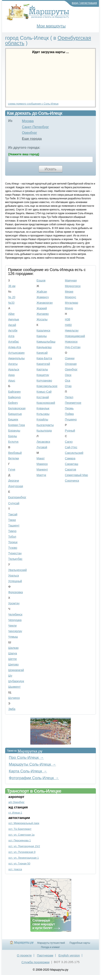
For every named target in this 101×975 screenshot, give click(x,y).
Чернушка (15, 620)
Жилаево (42, 313)
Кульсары (42, 414)
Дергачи (13, 480)
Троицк (12, 542)
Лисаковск (43, 441)
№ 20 (11, 297)
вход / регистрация (84, 3)
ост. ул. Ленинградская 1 (23, 857)
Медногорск (73, 286)
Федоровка (15, 592)
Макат (40, 458)
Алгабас (13, 341)
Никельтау (72, 330)
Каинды (41, 336)
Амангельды (16, 358)
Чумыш (13, 636)
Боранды (14, 430)
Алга (11, 336)
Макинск (42, 464)
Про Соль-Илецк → (26, 757)
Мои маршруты (51, 26)
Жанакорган (44, 302)
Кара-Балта (44, 358)
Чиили (12, 625)
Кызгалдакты (45, 425)
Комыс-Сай (43, 391)
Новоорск (71, 341)
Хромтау (13, 603)
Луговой (41, 447)
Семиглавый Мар (76, 475)
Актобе (12, 330)
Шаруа (12, 653)
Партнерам (45, 955)
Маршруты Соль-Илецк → (32, 764)
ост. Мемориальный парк (23, 823)
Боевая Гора (16, 425)
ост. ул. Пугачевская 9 (21, 852)
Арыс (11, 380)
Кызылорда (44, 430)
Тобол (12, 536)
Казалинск (43, 330)
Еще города (32, 139)
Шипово (13, 664)
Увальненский (17, 570)
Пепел (69, 397)
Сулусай (13, 503)
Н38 (67, 319)
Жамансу (42, 297)
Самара (70, 458)
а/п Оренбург (16, 802)
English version (69, 955)
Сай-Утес (71, 447)
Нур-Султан (73, 347)
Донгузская (15, 486)
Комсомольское (46, 386)
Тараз (12, 520)
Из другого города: (24, 147)
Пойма (69, 414)
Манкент (42, 469)
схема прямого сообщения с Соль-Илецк (33, 103)
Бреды (12, 436)
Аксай (12, 325)
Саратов (70, 469)
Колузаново (44, 380)
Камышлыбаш (45, 341)
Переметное (73, 402)
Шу (10, 675)
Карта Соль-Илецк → (28, 771)
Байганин (14, 391)
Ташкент (13, 525)
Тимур (12, 531)
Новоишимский (75, 336)
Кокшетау (42, 375)
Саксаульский (74, 452)
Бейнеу (13, 402)
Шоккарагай (16, 670)
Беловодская (16, 408)
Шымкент (14, 686)
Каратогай (43, 363)
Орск (68, 375)
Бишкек (13, 419)
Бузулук (13, 441)
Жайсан (41, 291)
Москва (28, 121)
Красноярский (45, 402)
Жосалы (42, 319)
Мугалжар (71, 302)
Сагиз (69, 441)
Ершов (40, 280)
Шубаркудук (16, 681)
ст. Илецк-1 (15, 812)
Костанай (42, 397)
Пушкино (71, 419)
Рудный (70, 430)
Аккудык (13, 319)
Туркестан (15, 553)
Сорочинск (72, 480)
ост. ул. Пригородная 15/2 (24, 846)
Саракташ (71, 464)
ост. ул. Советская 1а (21, 834)
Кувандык (42, 408)
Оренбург (29, 133)
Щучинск (14, 697)
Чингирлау (15, 631)
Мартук (41, 475)
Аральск (13, 369)
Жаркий (41, 308)
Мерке (69, 291)
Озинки (70, 358)
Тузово (12, 547)
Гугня (11, 469)
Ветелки (13, 458)
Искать (50, 169)
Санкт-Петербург (35, 127)
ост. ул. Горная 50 (19, 863)
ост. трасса (15, 869)
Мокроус (70, 297)
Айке (11, 313)
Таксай (12, 514)
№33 (11, 302)
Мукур (69, 308)
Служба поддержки (36, 962)
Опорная (71, 363)
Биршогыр (15, 414)
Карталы (42, 369)
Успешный (15, 581)
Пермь (69, 408)
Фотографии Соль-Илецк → (34, 778)
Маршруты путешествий (51, 942)
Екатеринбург (17, 497)
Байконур (14, 397)
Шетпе (12, 659)
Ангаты (13, 363)
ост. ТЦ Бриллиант (19, 828)
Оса (67, 380)
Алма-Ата (14, 347)
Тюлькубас (15, 558)
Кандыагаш (44, 347)
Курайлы (42, 419)
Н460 (68, 325)
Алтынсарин (16, 352)
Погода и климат (50, 947)
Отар (68, 386)
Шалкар (13, 647)
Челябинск (15, 614)
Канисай (42, 352)
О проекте (24, 955)
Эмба (11, 709)
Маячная (71, 280)
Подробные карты (79, 942)
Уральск (13, 575)
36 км (11, 286)
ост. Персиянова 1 (19, 840)
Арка (11, 375)
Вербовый (15, 452)
